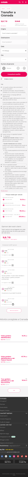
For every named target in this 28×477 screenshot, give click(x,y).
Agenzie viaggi (4, 433)
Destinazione (5, 37)
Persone (9, 68)
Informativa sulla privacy (20, 473)
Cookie (14, 475)
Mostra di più (4, 191)
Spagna (3, 8)
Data (2, 46)
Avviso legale (12, 473)
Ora (2, 55)
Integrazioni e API (5, 436)
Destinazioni (3, 416)
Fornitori (2, 427)
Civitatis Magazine (5, 419)
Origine (3, 29)
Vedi (14, 390)
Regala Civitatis (4, 410)
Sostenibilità (3, 407)
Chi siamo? (3, 401)
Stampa (2, 404)
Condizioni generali (6, 473)
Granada (8, 8)
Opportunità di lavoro (6, 443)
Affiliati (2, 430)
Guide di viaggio (5, 422)
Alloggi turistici (4, 440)
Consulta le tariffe (14, 74)
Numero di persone (7, 64)
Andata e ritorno (8, 79)
